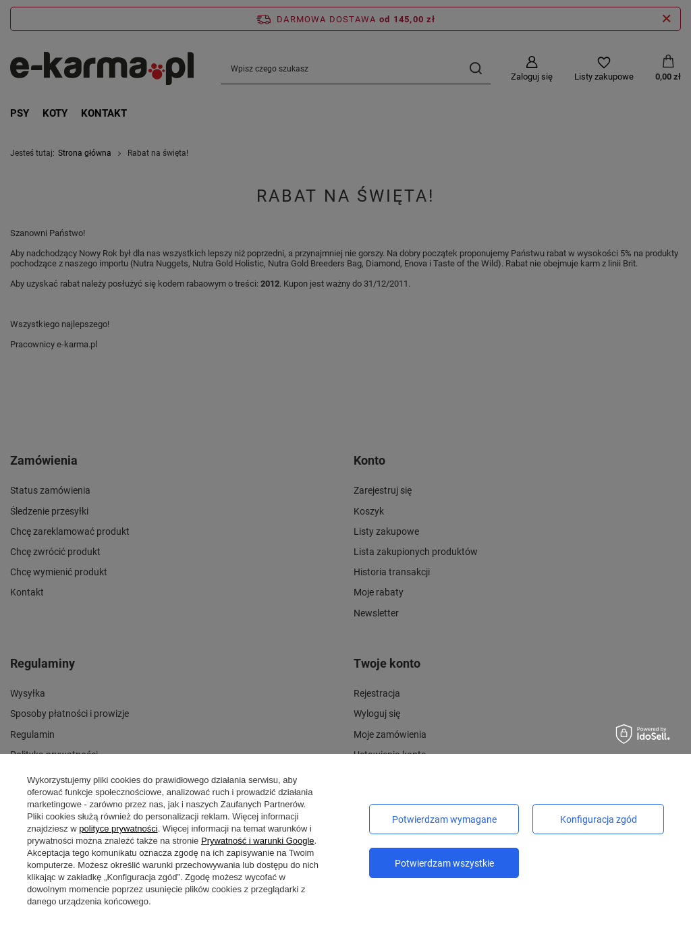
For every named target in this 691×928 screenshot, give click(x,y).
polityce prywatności (118, 828)
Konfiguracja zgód (598, 819)
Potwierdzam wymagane (444, 819)
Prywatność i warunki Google (257, 841)
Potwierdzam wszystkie (444, 863)
